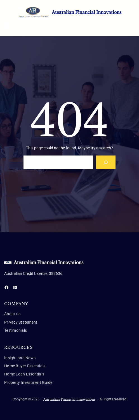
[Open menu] (7, 26)
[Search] (106, 162)
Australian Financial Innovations (86, 12)
